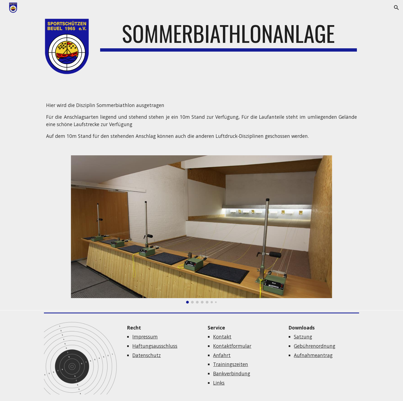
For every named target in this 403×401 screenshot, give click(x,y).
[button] (396, 7)
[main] (228, 36)
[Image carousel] (201, 229)
